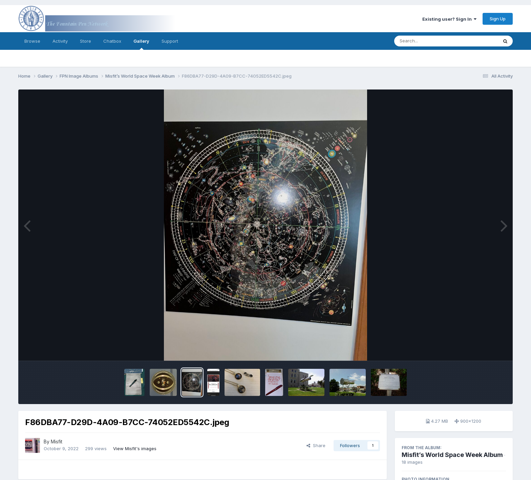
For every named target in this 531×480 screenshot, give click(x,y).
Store (85, 41)
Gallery (141, 44)
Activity (60, 41)
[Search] (427, 41)
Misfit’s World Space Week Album (452, 454)
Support (170, 41)
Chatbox (112, 41)
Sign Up (498, 18)
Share (315, 445)
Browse (32, 41)
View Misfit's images (134, 448)
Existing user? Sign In (449, 19)
